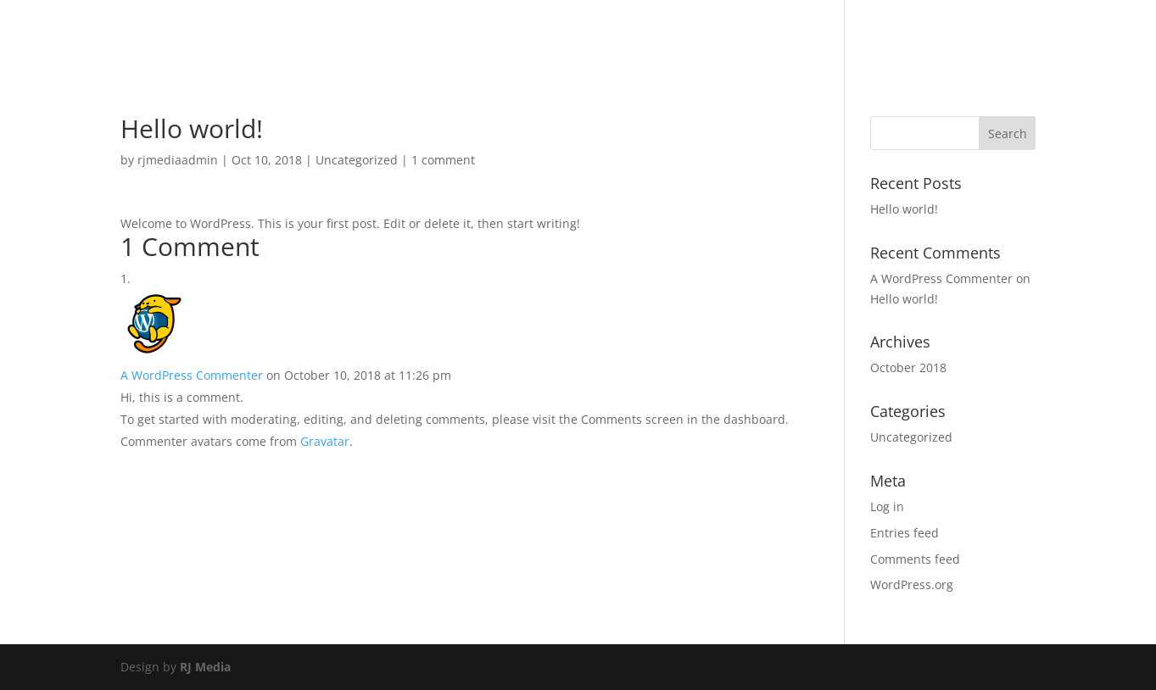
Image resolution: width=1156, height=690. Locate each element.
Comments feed (915, 559)
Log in (887, 506)
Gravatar (324, 441)
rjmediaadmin (177, 160)
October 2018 (908, 367)
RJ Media (205, 667)
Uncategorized (357, 160)
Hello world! (904, 209)
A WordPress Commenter (191, 375)
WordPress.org (911, 584)
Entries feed (904, 533)
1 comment (443, 160)
